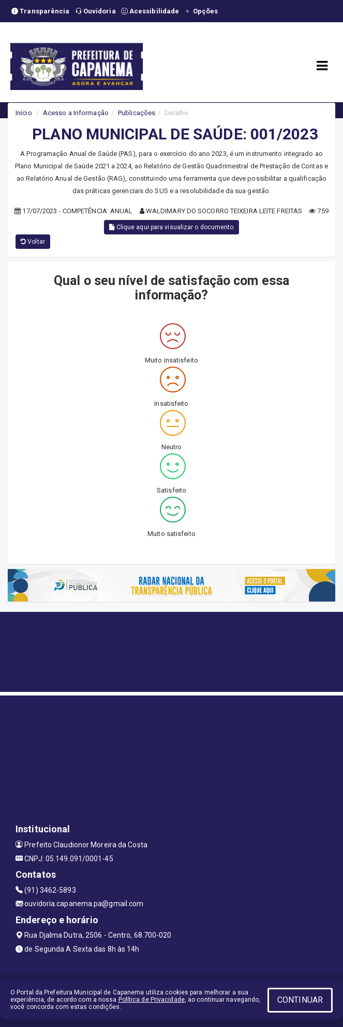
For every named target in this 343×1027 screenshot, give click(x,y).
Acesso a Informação (76, 113)
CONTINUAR (300, 1000)
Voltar (33, 241)
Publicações (136, 113)
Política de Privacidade (151, 999)
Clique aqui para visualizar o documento (171, 227)
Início (24, 113)
